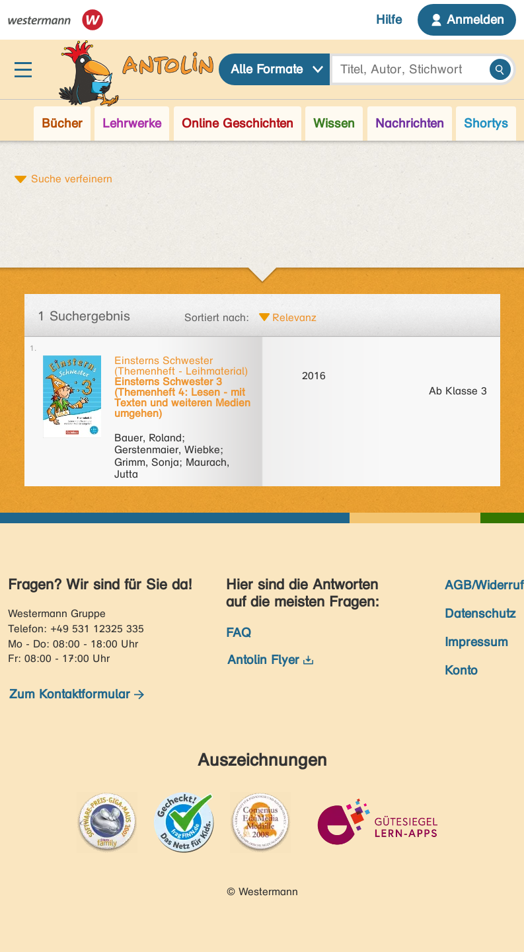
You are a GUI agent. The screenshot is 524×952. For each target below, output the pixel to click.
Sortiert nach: (216, 317)
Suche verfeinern (71, 178)
